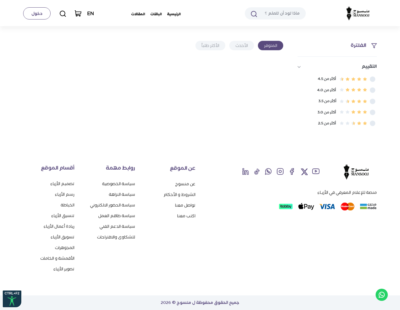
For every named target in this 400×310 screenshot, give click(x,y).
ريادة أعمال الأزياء (59, 226)
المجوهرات (64, 247)
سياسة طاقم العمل (116, 215)
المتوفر (270, 45)
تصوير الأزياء (63, 268)
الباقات (156, 14)
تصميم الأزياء (62, 183)
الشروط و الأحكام (179, 194)
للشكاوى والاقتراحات (116, 237)
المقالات (138, 14)
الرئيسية (174, 14)
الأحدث (241, 45)
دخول (36, 13)
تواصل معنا (185, 205)
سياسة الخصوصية (118, 183)
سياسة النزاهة (122, 194)
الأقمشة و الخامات (57, 258)
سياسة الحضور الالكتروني (112, 205)
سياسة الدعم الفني (117, 226)
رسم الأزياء (64, 194)
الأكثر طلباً (210, 45)
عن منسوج (185, 183)
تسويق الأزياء (62, 236)
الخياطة (67, 204)
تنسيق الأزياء (62, 215)
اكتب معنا (186, 215)
